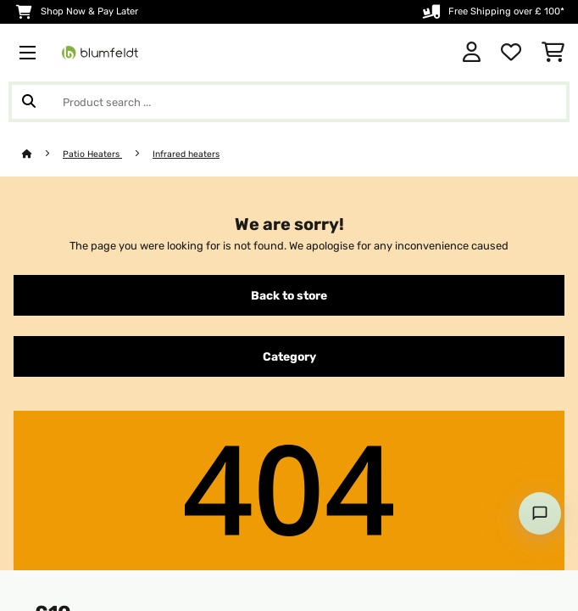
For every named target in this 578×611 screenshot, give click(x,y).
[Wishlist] (511, 52)
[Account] (472, 52)
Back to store (289, 295)
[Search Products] (289, 101)
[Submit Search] (29, 102)
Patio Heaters (92, 154)
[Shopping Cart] (553, 52)
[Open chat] (540, 513)
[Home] (42, 154)
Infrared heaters (186, 154)
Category (289, 356)
